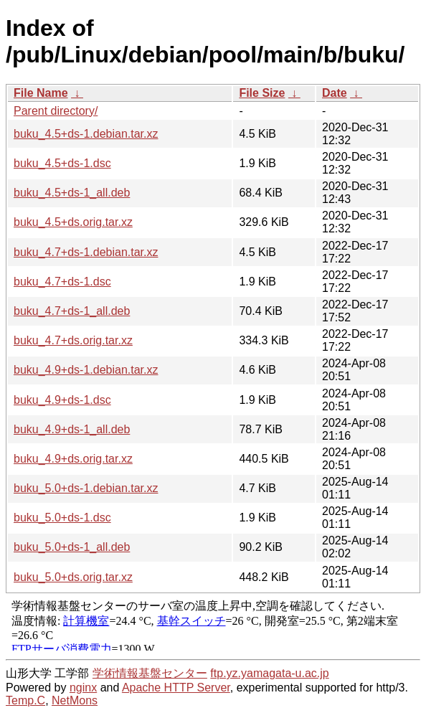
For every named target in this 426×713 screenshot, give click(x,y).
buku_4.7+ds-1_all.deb (72, 311)
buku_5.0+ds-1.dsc (62, 517)
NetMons (75, 700)
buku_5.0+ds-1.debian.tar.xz (86, 488)
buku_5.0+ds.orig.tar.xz (73, 577)
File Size (262, 93)
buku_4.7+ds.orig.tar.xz (73, 340)
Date (334, 93)
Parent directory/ (56, 111)
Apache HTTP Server (176, 687)
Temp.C (25, 700)
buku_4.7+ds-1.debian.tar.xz (86, 252)
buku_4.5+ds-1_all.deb (72, 192)
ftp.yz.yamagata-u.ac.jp (269, 673)
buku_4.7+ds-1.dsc (62, 281)
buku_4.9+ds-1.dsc (62, 400)
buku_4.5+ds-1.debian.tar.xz (86, 134)
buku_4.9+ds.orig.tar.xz (73, 459)
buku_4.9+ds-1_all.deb (72, 429)
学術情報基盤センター (150, 673)
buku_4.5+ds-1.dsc (62, 163)
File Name (41, 93)
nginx (83, 687)
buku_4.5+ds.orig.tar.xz (73, 222)
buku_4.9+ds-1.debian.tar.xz (86, 370)
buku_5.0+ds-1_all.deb (72, 547)
